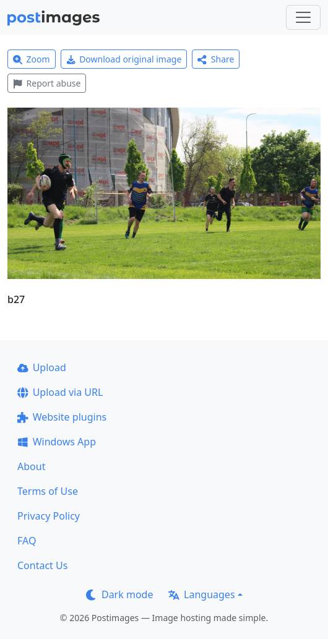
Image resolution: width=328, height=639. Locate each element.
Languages (201, 594)
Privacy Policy (48, 516)
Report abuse (46, 83)
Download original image (124, 59)
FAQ (26, 540)
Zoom (31, 59)
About (31, 466)
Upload (41, 367)
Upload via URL (60, 392)
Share (215, 59)
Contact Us (42, 565)
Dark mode (119, 594)
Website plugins (61, 417)
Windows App (56, 441)
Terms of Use (47, 491)
